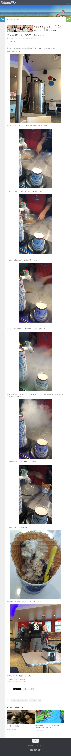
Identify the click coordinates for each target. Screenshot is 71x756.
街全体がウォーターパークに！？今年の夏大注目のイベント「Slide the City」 (48, 726)
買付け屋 (11, 38)
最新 (40, 700)
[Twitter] (35, 750)
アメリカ (14, 700)
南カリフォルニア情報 (13, 19)
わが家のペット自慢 (13, 726)
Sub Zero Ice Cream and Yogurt (16, 681)
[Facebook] (31, 750)
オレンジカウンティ (22, 700)
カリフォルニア (33, 700)
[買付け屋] (39, 750)
